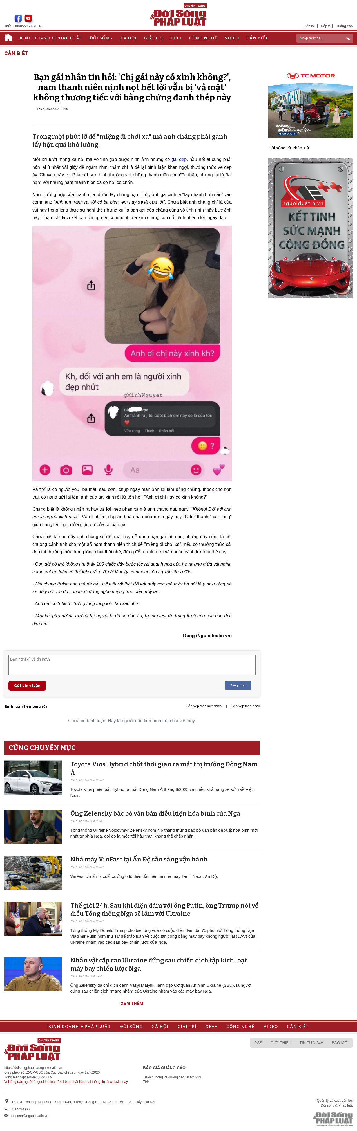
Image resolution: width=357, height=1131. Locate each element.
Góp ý (325, 26)
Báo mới (340, 1042)
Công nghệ (203, 38)
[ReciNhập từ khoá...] (324, 38)
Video (232, 38)
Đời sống (101, 38)
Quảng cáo (344, 26)
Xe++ (176, 38)
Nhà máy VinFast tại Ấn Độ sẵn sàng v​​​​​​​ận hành (139, 859)
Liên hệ (309, 26)
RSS (258, 1042)
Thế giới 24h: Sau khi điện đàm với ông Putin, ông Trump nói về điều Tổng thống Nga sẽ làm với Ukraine (164, 909)
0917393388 (20, 1109)
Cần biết (257, 38)
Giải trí (153, 38)
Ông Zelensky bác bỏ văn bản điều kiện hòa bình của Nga (155, 813)
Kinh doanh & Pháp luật (51, 38)
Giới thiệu (281, 1042)
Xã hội (128, 38)
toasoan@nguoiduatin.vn (29, 1116)
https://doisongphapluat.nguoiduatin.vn (33, 1068)
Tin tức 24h (311, 1042)
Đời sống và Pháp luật (289, 147)
